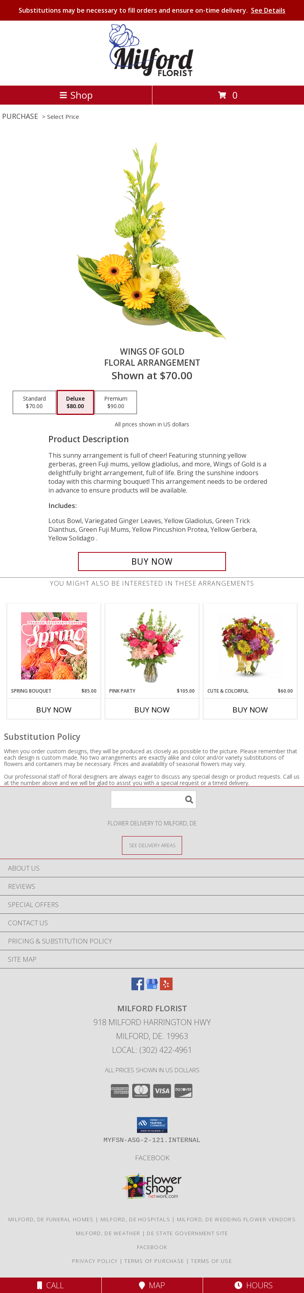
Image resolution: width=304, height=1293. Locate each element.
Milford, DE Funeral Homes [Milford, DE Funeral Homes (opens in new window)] (51, 1219)
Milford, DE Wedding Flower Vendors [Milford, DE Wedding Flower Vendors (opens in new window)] (236, 1219)
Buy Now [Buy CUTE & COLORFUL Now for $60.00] (250, 710)
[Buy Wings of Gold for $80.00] (152, 561)
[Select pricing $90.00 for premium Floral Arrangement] (116, 402)
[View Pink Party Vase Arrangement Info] (152, 645)
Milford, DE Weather (108, 1233)
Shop (76, 94)
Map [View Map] (152, 1285)
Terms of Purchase (154, 1260)
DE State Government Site (187, 1233)
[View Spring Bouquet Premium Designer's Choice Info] (54, 645)
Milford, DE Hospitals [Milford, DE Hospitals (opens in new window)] (135, 1219)
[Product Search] (153, 799)
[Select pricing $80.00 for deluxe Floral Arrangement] (75, 402)
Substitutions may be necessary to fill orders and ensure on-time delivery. (152, 10)
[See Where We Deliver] (152, 845)
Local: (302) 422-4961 (152, 1050)
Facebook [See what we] (152, 1157)
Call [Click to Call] (50, 1285)
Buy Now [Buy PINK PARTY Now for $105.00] (152, 710)
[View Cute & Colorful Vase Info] (250, 646)
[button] (152, 1125)
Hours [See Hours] (253, 1285)
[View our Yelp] (166, 987)
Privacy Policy (95, 1260)
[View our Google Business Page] (152, 987)
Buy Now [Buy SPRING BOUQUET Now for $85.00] (54, 710)
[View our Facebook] (137, 987)
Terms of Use (211, 1260)
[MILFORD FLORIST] (152, 74)
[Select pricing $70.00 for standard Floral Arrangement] (34, 402)
